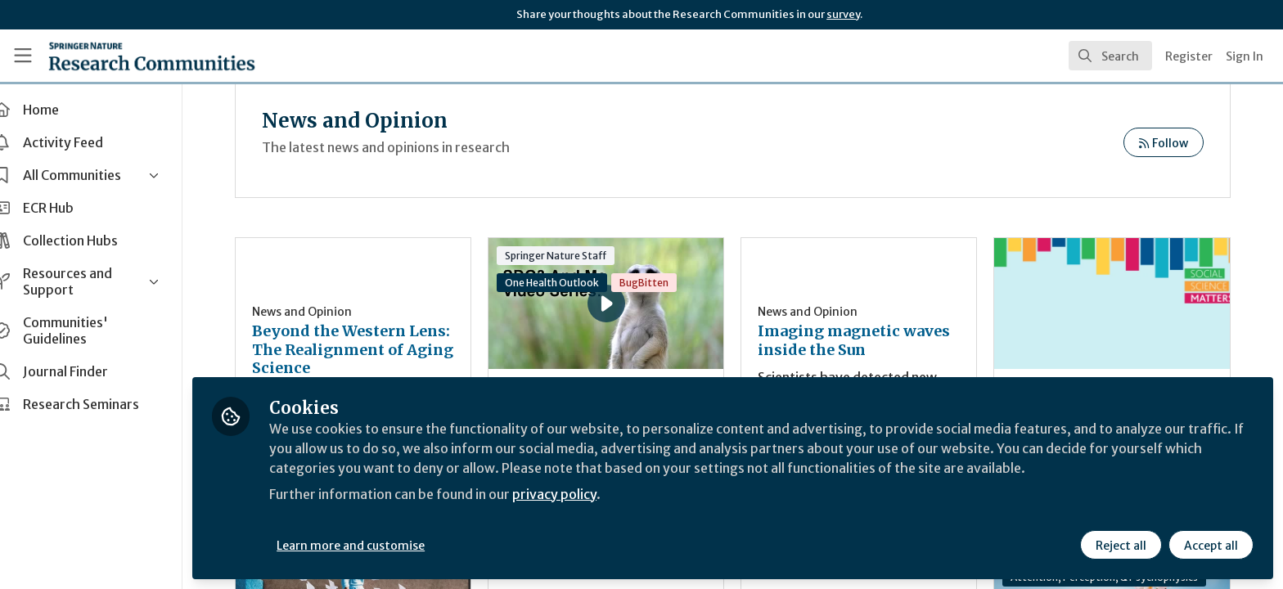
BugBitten (664, 283)
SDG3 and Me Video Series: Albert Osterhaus (576, 281)
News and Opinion (329, 311)
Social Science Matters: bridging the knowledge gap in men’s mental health (1116, 303)
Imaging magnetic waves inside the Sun (868, 340)
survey (843, 14)
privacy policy (583, 494)
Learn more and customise (378, 545)
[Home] (152, 55)
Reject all (1121, 545)
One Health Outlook (572, 283)
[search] (1110, 55)
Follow (1164, 143)
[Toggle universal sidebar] (23, 56)
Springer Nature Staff (576, 256)
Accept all (1211, 545)
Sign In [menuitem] (1244, 56)
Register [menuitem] (1189, 56)
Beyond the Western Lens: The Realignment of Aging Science (377, 349)
